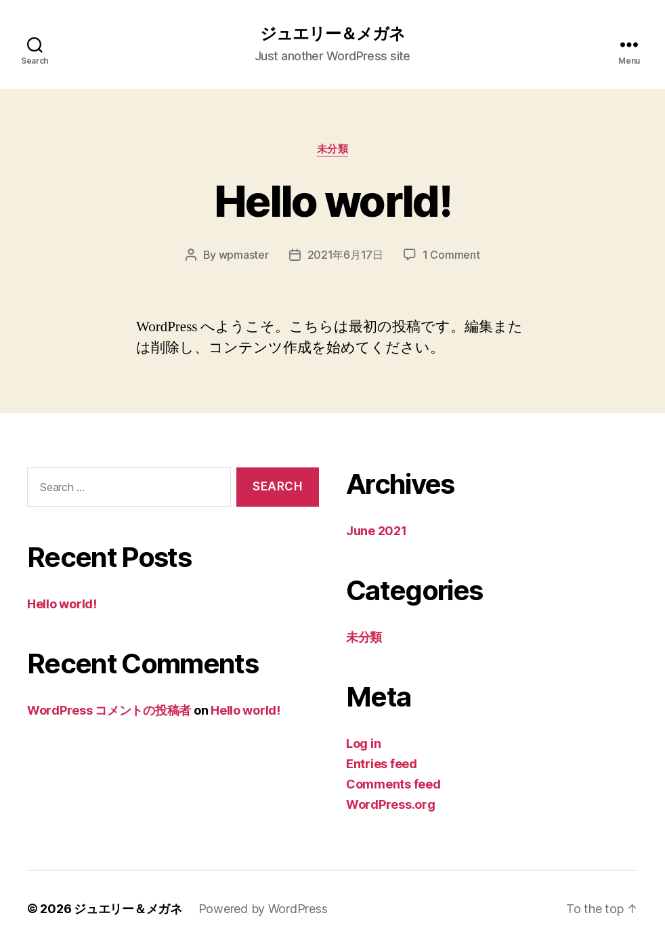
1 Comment (451, 254)
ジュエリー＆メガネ (332, 34)
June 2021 (376, 531)
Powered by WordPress (263, 909)
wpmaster (244, 254)
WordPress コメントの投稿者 (109, 710)
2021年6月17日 (345, 254)
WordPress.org (390, 804)
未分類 (333, 149)
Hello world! (332, 201)
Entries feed (381, 764)
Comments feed (393, 784)
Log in (363, 743)
